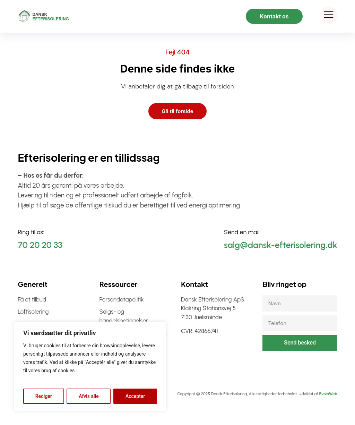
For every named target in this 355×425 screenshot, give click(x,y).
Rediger (43, 396)
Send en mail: (242, 232)
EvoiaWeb (328, 393)
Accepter (135, 396)
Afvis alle (89, 396)
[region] (90, 366)
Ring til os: (31, 232)
